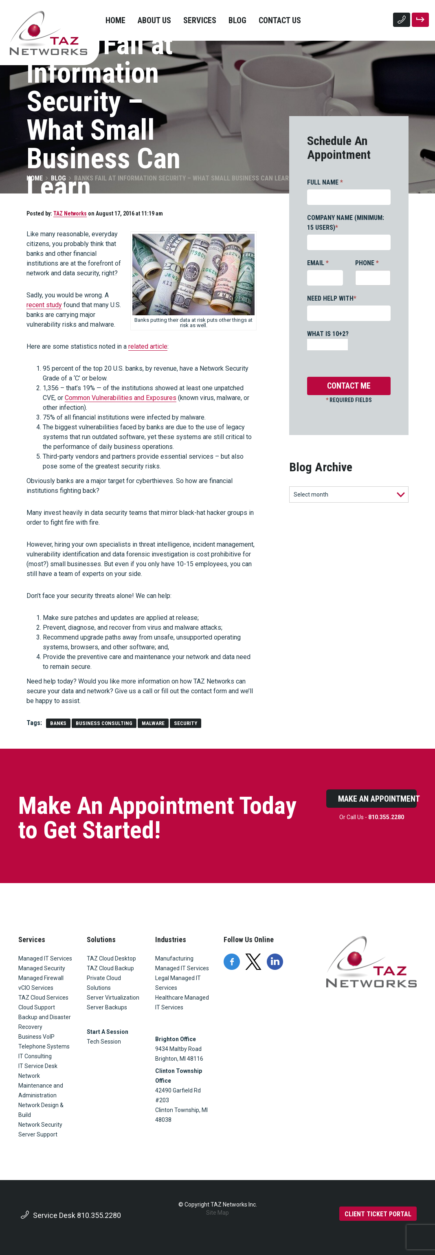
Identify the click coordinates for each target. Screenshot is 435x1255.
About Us (154, 20)
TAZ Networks (70, 213)
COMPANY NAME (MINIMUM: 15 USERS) (345, 222)
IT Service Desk (37, 1066)
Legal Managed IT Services (178, 983)
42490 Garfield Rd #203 (178, 1095)
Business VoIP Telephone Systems (44, 1041)
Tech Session (104, 1041)
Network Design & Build (41, 1110)
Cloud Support (36, 1007)
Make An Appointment (377, 799)
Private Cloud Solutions (104, 983)
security (185, 723)
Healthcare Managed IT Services (182, 1002)
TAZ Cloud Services (43, 997)
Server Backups (107, 1007)
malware (153, 723)
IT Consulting (35, 1056)
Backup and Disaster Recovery (44, 1022)
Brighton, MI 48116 (179, 1058)
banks (58, 723)
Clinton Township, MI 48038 (182, 1115)
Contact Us (280, 20)
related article (147, 346)
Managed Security (41, 968)
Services (199, 20)
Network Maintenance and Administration (40, 1086)
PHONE (367, 263)
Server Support (37, 1134)
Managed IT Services (45, 958)
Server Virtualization (113, 997)
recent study (44, 305)
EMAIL (318, 263)
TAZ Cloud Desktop (111, 958)
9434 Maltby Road (178, 1049)
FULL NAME (325, 182)
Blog (237, 20)
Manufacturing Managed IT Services (182, 963)
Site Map (217, 1212)
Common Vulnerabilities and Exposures (120, 398)
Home (115, 20)
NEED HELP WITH (331, 298)
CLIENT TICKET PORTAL (378, 1214)
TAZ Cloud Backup (110, 968)
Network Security (40, 1124)
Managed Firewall (41, 978)
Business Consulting (104, 723)
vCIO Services (35, 988)
